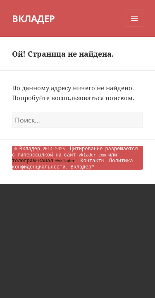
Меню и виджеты (134, 26)
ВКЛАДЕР (33, 18)
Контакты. (93, 160)
